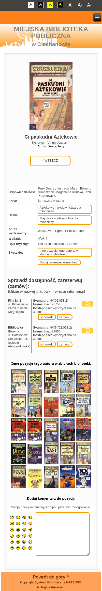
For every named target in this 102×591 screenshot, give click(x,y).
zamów (64, 317)
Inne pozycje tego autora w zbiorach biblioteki (59, 252)
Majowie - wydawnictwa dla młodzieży (59, 220)
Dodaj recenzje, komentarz (59, 262)
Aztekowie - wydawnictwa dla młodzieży (60, 209)
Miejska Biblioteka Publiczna (51, 32)
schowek (46, 317)
